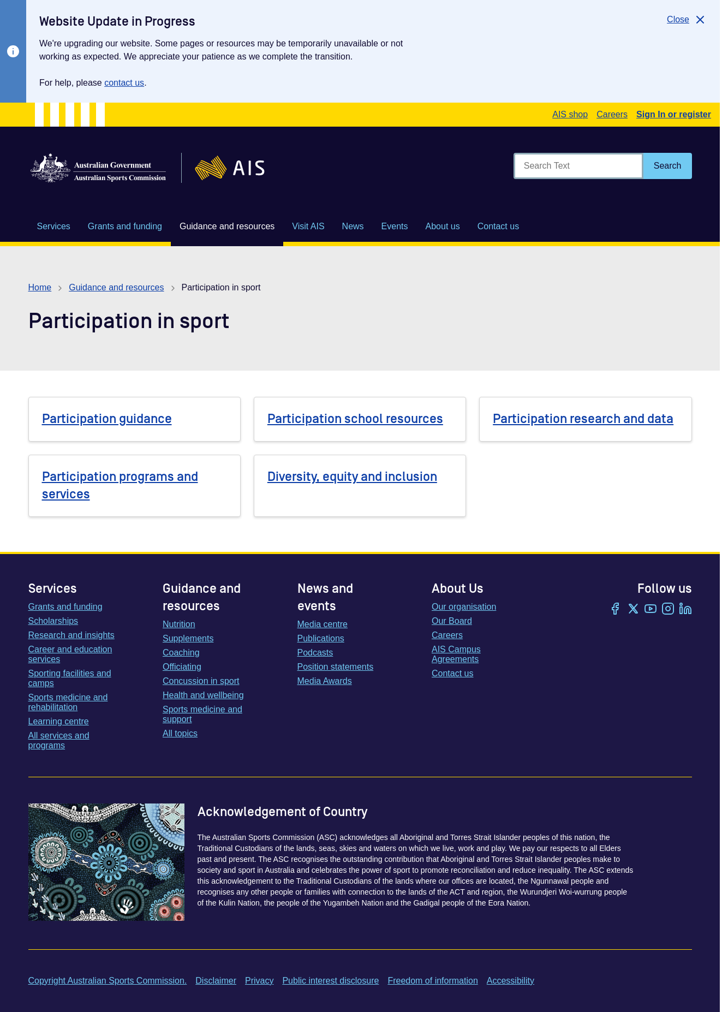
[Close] (687, 19)
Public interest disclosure (330, 980)
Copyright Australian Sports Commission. (107, 980)
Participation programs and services (120, 485)
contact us (124, 82)
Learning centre (58, 721)
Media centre (322, 624)
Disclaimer (215, 980)
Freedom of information (432, 980)
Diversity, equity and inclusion (352, 476)
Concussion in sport (201, 681)
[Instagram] (668, 609)
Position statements (335, 666)
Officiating (182, 666)
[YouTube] (650, 609)
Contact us (452, 673)
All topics (180, 733)
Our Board (452, 621)
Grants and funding (65, 606)
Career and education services (70, 654)
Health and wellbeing (203, 695)
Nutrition (179, 624)
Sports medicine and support (202, 714)
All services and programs (58, 740)
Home (40, 287)
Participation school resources (355, 419)
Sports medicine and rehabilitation (68, 702)
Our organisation (464, 606)
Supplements (188, 638)
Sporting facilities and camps (69, 678)
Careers (612, 114)
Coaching (181, 652)
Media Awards (324, 681)
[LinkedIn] (685, 609)
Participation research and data (583, 419)
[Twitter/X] (633, 609)
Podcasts (315, 652)
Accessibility (510, 980)
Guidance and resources (116, 287)
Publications (320, 638)
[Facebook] (615, 609)
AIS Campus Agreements (456, 654)
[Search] (667, 166)
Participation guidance (107, 419)
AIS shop (570, 114)
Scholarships (53, 621)
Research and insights (71, 635)
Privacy (259, 980)
